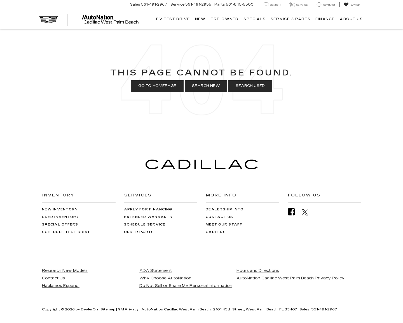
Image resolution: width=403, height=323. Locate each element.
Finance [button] (325, 19)
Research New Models (65, 270)
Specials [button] (254, 19)
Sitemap (107, 309)
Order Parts (139, 232)
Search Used (250, 86)
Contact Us (219, 217)
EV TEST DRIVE (173, 19)
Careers (216, 232)
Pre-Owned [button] (225, 19)
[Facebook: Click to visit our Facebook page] (294, 211)
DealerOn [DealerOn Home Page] (89, 309)
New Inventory (60, 209)
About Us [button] (351, 19)
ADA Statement (155, 270)
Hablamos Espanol (60, 285)
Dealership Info (224, 209)
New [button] (200, 19)
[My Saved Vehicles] (351, 4)
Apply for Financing (148, 209)
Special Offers (60, 224)
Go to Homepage (157, 86)
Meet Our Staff (224, 224)
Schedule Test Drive (66, 232)
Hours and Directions (257, 270)
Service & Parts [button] (290, 19)
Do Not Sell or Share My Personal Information (185, 285)
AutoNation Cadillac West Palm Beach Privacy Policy (290, 278)
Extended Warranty (148, 217)
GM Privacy (128, 309)
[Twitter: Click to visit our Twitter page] (308, 212)
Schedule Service (145, 224)
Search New (206, 86)
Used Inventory (60, 217)
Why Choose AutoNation (165, 278)
